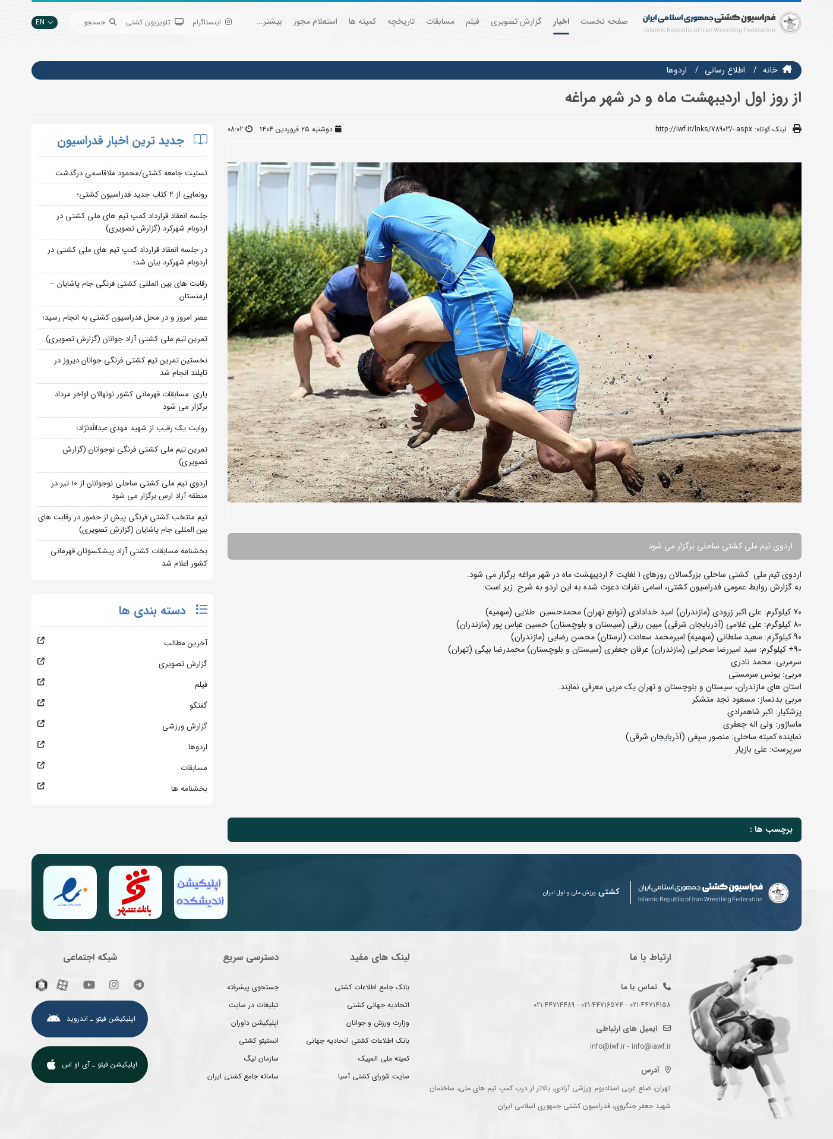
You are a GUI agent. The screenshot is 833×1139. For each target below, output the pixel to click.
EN (44, 22)
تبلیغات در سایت (254, 1005)
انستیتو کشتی (259, 1040)
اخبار (561, 21)
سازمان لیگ (261, 1058)
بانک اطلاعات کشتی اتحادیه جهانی (357, 1040)
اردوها (677, 70)
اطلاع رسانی (725, 70)
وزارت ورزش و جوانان (377, 1022)
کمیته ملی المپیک (383, 1058)
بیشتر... (269, 21)
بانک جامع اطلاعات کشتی (372, 987)
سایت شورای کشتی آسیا (373, 1076)
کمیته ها (362, 21)
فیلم (472, 21)
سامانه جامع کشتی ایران (243, 1076)
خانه (770, 70)
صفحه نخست (604, 21)
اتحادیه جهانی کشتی (378, 1005)
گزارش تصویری (516, 21)
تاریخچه (401, 21)
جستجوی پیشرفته (253, 987)
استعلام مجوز (315, 21)
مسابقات (440, 21)
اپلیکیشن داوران (255, 1022)
